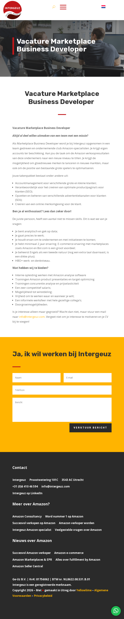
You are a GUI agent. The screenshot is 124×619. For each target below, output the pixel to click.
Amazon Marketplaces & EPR (32, 559)
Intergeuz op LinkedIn (27, 493)
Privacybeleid (43, 596)
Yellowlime (84, 590)
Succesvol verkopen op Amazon (33, 523)
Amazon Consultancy (27, 516)
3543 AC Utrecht (73, 480)
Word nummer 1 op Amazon (64, 516)
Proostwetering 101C (43, 480)
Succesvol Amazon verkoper (31, 553)
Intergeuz (19, 480)
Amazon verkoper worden (76, 523)
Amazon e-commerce (68, 553)
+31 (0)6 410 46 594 (25, 486)
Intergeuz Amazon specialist (31, 530)
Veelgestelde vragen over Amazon (78, 530)
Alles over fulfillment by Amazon (78, 559)
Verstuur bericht (90, 427)
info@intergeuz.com (32, 317)
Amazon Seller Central (27, 566)
